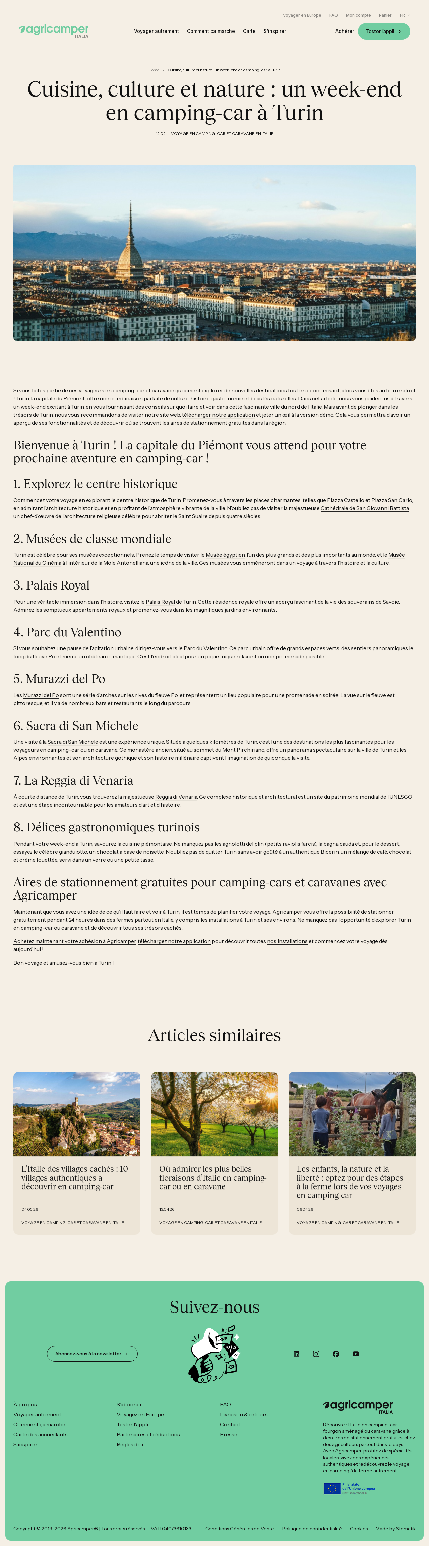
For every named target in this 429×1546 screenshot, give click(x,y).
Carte (249, 31)
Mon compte (358, 15)
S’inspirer (275, 31)
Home (153, 69)
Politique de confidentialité (312, 1529)
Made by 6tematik (396, 1529)
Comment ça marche (211, 31)
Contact (230, 1424)
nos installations (287, 947)
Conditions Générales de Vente (239, 1529)
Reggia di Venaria (176, 803)
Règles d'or (130, 1444)
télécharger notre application (218, 421)
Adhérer (344, 31)
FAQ (333, 15)
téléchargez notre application (174, 947)
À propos (25, 1404)
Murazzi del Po (41, 701)
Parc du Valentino (205, 655)
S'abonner (129, 1404)
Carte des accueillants (40, 1434)
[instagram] (316, 1354)
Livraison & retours (244, 1414)
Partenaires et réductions (148, 1434)
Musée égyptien (225, 561)
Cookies (359, 1529)
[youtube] (356, 1354)
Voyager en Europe (302, 15)
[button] (405, 15)
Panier (385, 15)
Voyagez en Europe (140, 1414)
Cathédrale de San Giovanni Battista (365, 514)
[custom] (296, 1354)
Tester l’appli (380, 31)
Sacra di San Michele (73, 748)
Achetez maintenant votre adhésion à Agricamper (74, 947)
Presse (228, 1434)
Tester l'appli (132, 1424)
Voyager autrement (156, 31)
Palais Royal (160, 608)
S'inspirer (25, 1444)
